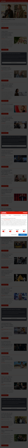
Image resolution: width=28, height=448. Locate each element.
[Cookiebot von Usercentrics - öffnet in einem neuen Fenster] (23, 212)
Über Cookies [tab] (24, 215)
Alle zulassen (23, 234)
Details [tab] (10, 215)
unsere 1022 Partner (7, 219)
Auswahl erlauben (14, 234)
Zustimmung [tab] (3, 215)
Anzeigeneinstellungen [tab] (17, 215)
